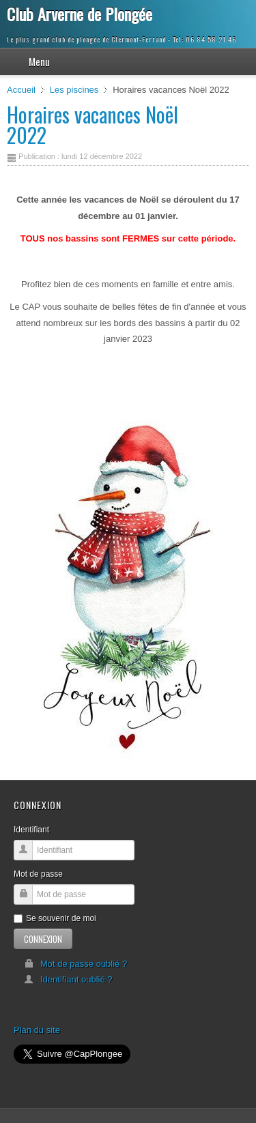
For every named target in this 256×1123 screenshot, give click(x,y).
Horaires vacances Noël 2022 (92, 124)
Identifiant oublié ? (68, 979)
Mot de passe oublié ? (75, 964)
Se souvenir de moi (55, 918)
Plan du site (37, 1030)
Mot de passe (38, 874)
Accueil (21, 90)
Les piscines (74, 90)
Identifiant (31, 829)
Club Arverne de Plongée (79, 13)
